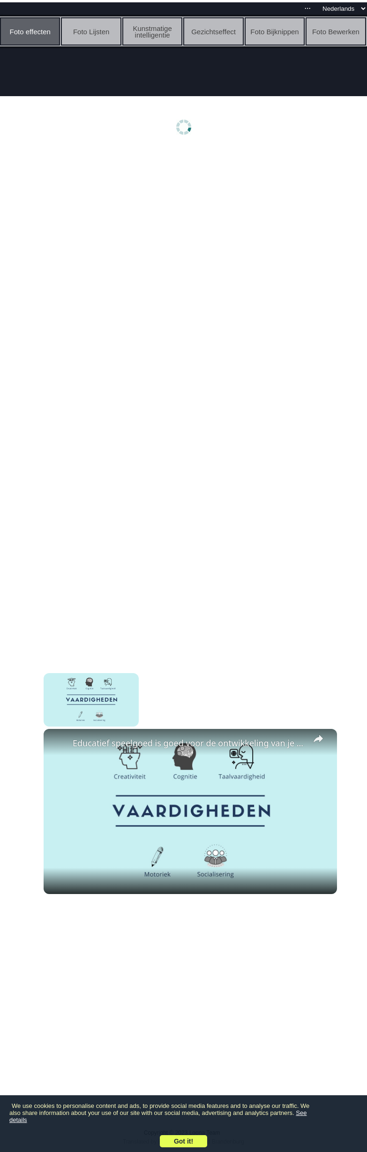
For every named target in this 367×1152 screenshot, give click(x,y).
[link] (58, 744)
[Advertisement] (186, 223)
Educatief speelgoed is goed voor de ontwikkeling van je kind (189, 743)
